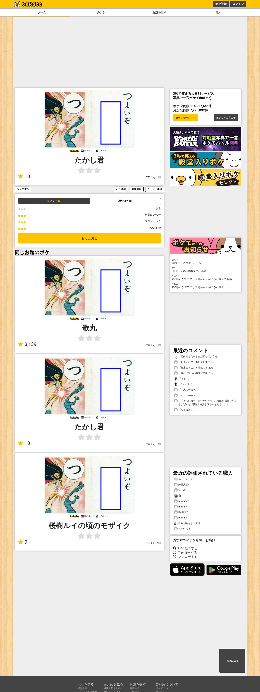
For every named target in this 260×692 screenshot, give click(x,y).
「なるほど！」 (184, 410)
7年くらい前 (153, 177)
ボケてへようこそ (226, 117)
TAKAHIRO (154, 227)
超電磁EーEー (153, 214)
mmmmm (181, 501)
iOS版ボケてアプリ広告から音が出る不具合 (205, 286)
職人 (218, 12)
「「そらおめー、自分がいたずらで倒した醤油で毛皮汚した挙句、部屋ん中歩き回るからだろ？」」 (205, 402)
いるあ (180, 490)
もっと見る (89, 238)
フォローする (185, 552)
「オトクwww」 (185, 395)
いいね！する (185, 548)
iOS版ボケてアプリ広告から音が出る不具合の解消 (205, 278)
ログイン (238, 3)
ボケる (100, 12)
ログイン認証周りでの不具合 (205, 269)
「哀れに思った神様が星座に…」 (194, 373)
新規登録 (221, 3)
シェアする (23, 189)
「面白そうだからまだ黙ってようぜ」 (197, 356)
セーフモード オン (186, 117)
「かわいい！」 (184, 384)
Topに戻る (232, 660)
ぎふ (158, 208)
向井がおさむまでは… (188, 523)
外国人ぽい (182, 485)
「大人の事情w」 (185, 390)
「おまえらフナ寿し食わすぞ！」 (194, 362)
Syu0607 (181, 512)
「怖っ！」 (182, 379)
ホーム (41, 12)
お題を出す (159, 12)
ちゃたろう (182, 529)
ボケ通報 (121, 189)
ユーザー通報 (154, 189)
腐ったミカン (183, 479)
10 (24, 176)
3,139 (27, 344)
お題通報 (136, 189)
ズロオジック (153, 221)
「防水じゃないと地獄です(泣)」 (194, 368)
